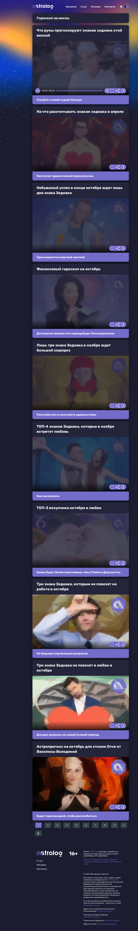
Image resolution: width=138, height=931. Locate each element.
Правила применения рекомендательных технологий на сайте (102, 862)
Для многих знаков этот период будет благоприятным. (76, 333)
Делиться (118, 91)
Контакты (110, 6)
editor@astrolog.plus (91, 905)
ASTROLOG (94, 852)
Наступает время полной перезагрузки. (65, 176)
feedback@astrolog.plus (106, 924)
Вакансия (71, 6)
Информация (123, 91)
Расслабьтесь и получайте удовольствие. (67, 414)
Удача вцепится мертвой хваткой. (61, 257)
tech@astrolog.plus (112, 920)
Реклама (95, 6)
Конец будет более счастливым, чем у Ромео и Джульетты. (79, 572)
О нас (84, 6)
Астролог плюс (42, 6)
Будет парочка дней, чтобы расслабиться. (67, 816)
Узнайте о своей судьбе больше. (60, 99)
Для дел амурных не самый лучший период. (68, 734)
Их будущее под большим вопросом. (62, 653)
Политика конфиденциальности (96, 860)
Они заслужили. (48, 496)
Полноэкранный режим (112, 91)
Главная (49, 854)
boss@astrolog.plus (104, 911)
